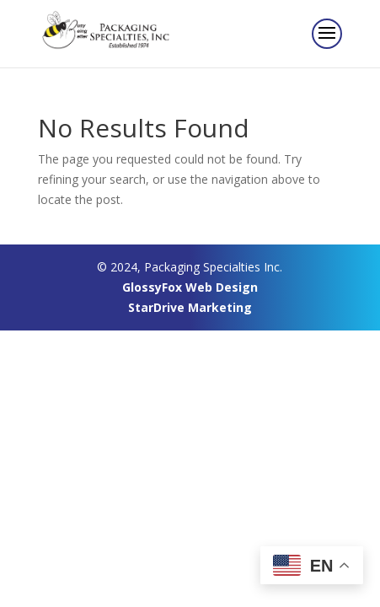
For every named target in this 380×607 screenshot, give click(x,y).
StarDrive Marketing (190, 307)
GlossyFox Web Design (190, 287)
